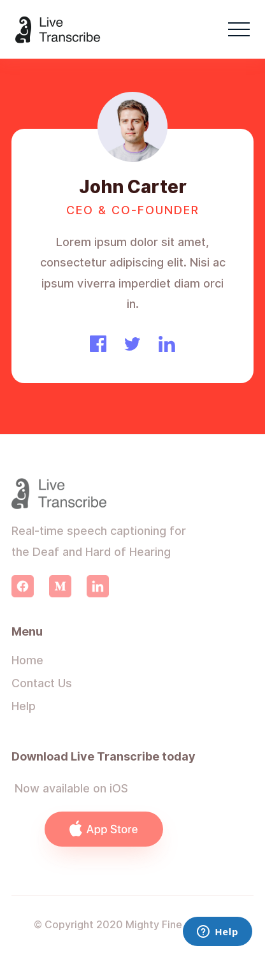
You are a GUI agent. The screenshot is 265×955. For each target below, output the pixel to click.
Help (23, 706)
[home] (58, 30)
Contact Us (41, 683)
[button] (239, 29)
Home (27, 660)
